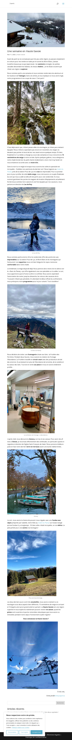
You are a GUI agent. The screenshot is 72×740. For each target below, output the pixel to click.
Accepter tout (36, 732)
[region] (24, 724)
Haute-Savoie (21, 54)
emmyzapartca (59, 696)
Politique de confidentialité (36, 737)
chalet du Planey (43, 523)
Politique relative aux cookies (20, 727)
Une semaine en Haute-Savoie (24, 51)
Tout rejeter (24, 732)
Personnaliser (12, 732)
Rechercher (60, 703)
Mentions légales (53, 735)
